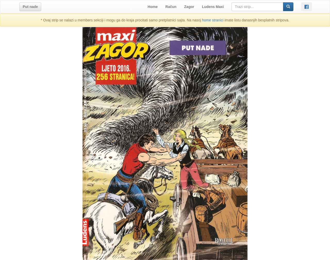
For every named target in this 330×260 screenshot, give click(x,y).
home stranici (213, 20)
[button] (30, 6)
